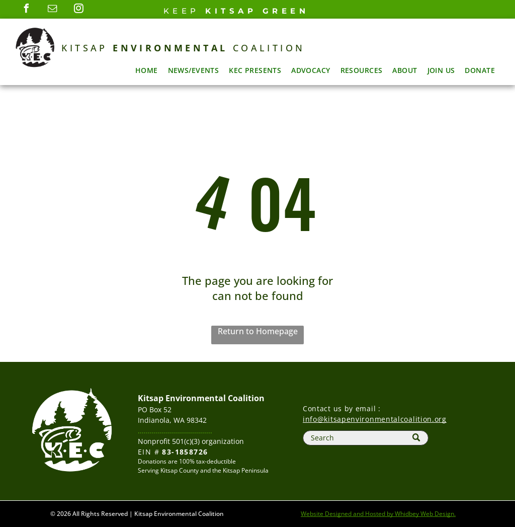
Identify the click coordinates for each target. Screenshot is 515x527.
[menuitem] (146, 70)
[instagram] (79, 10)
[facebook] (27, 10)
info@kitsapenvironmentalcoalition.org (375, 419)
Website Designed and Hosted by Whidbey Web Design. (378, 513)
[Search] (365, 437)
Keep (181, 11)
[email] (53, 10)
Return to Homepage (258, 331)
